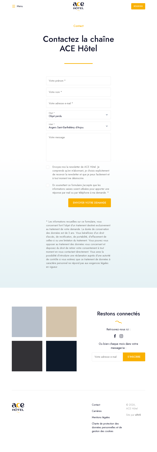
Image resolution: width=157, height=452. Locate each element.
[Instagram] (121, 337)
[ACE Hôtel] (78, 6)
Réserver (138, 6)
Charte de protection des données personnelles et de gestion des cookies (107, 427)
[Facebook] (115, 337)
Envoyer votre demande (89, 203)
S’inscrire (134, 357)
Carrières (97, 411)
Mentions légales (101, 417)
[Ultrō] (138, 415)
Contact (96, 405)
